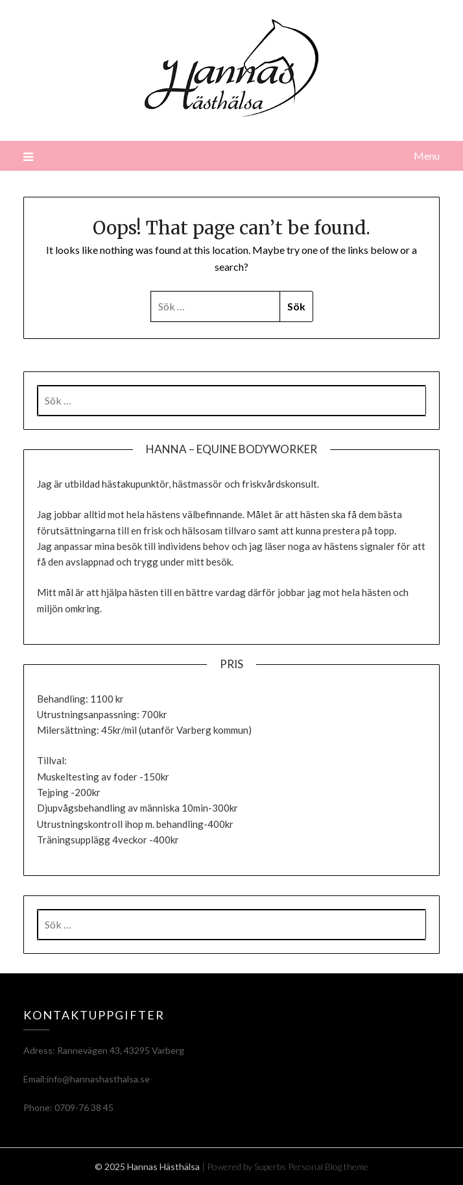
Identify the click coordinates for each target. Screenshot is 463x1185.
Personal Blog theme (328, 1166)
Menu (427, 155)
